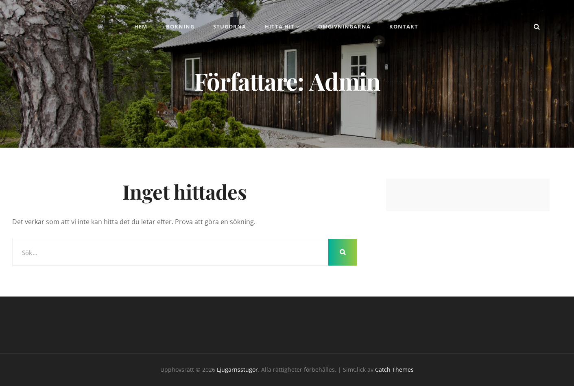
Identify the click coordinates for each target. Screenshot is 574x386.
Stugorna (229, 26)
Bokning (180, 26)
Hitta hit (280, 26)
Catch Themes (394, 369)
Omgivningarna (344, 26)
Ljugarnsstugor (237, 369)
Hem (140, 26)
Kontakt (403, 26)
